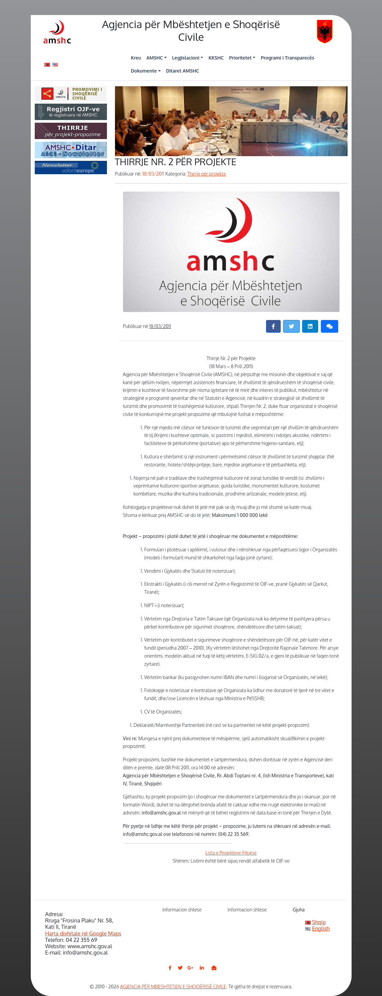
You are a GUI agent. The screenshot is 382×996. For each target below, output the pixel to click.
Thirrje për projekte (206, 174)
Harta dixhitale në (83, 933)
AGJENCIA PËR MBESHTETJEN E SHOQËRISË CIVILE (173, 986)
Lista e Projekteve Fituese (231, 853)
